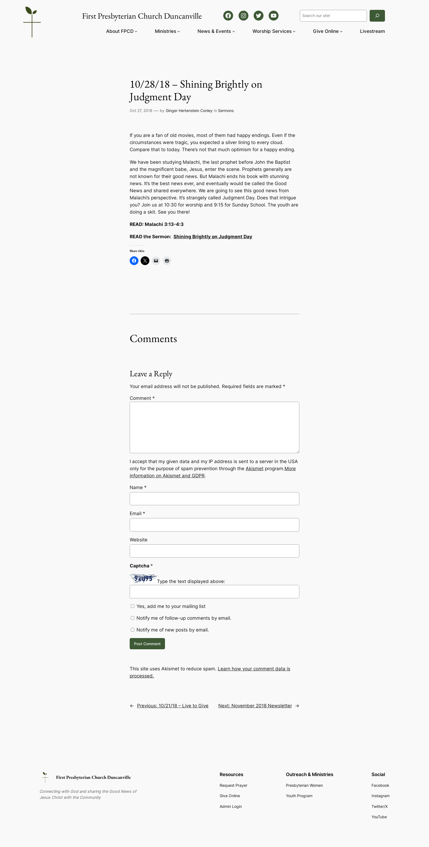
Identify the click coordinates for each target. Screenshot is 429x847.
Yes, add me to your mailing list (168, 606)
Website (138, 539)
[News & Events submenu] (233, 31)
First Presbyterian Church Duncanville (93, 777)
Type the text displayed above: (191, 581)
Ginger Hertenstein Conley (189, 110)
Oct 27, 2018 (141, 110)
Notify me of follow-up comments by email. (184, 618)
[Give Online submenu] (341, 31)
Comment (142, 398)
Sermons (226, 110)
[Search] (377, 16)
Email (137, 513)
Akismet (254, 468)
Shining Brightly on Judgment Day (212, 236)
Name (138, 487)
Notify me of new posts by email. (173, 630)
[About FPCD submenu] (136, 31)
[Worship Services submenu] (294, 31)
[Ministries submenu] (178, 31)
